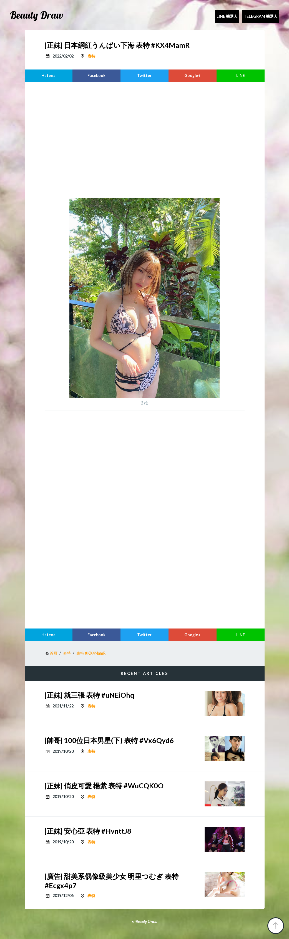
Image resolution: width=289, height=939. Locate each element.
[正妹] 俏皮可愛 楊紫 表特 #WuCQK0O (104, 785)
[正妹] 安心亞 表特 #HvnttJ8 (88, 831)
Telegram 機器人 (261, 16)
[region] (145, 136)
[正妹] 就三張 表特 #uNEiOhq (89, 695)
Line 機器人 (227, 16)
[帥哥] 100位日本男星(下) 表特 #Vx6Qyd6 (109, 740)
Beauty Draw (36, 15)
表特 (91, 56)
